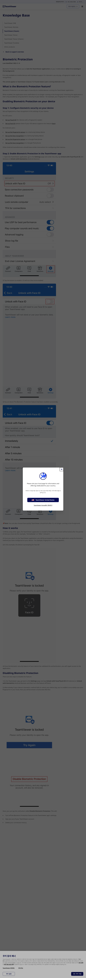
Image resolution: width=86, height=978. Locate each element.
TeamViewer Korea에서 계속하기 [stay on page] (43, 505)
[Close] (61, 469)
